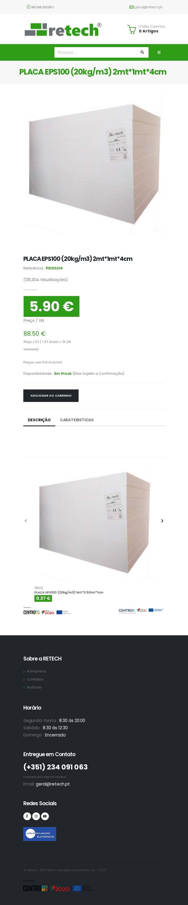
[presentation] (26, 521)
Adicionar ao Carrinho (51, 395)
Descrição (39, 420)
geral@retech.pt (145, 7)
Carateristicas (77, 420)
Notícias (34, 687)
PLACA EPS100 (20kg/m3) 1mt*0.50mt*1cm (68, 592)
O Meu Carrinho (152, 27)
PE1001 (38, 588)
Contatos (35, 679)
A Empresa (36, 671)
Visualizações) (45, 279)
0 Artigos (148, 31)
